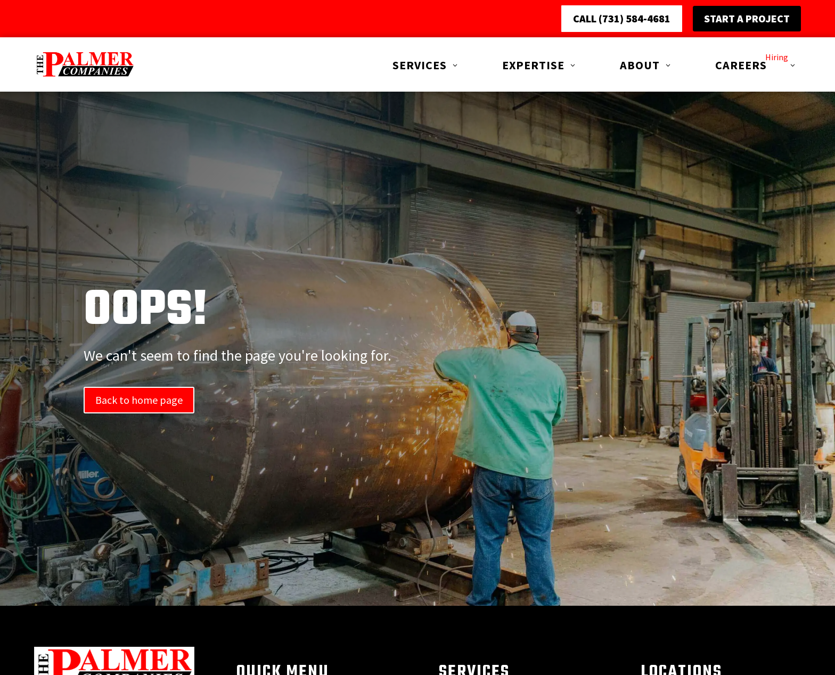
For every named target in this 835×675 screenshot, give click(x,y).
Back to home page (139, 434)
